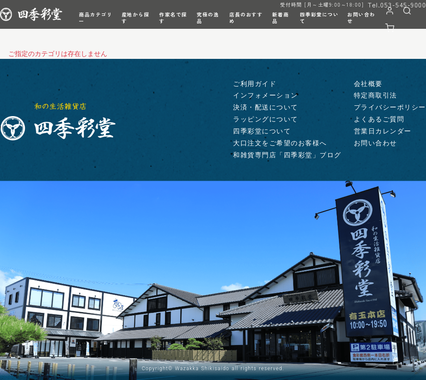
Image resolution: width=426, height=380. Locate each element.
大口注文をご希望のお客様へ (280, 143)
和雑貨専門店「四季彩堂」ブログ (287, 155)
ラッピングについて (265, 119)
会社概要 (368, 84)
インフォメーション (265, 95)
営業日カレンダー (383, 131)
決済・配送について (265, 107)
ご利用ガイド (254, 84)
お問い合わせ (375, 143)
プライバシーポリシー (390, 107)
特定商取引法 (375, 95)
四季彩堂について (262, 131)
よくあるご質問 (379, 119)
